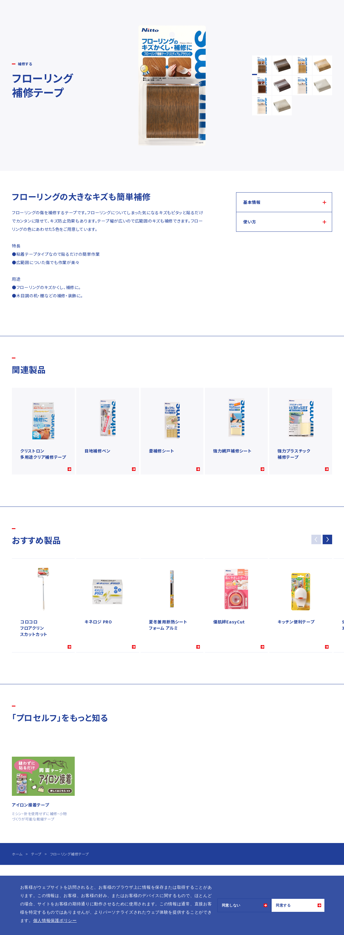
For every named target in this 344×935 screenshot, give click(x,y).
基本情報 (252, 202)
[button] (327, 539)
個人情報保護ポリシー (55, 920)
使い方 (249, 222)
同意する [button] (283, 905)
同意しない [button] (231, 905)
